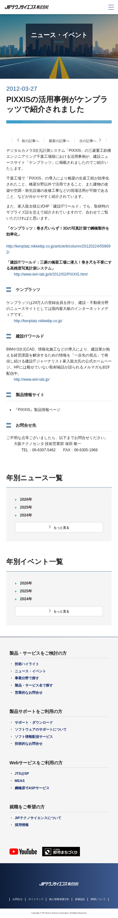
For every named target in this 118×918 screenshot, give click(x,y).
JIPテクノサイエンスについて (38, 818)
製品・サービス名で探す (34, 685)
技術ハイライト (27, 664)
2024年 (26, 515)
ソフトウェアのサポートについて (41, 729)
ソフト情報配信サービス (34, 736)
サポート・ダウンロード (34, 722)
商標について (98, 899)
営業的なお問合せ (28, 692)
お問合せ (18, 899)
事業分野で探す (27, 678)
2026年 (26, 499)
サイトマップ (35, 899)
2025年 (26, 507)
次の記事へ (88, 141)
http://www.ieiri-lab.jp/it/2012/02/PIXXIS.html (50, 274)
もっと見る (61, 527)
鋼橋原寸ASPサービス (32, 788)
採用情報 (22, 825)
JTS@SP (22, 773)
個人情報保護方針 (59, 899)
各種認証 (80, 899)
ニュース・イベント (30, 671)
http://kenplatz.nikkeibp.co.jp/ (38, 321)
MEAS (20, 781)
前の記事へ (30, 141)
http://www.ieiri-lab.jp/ (31, 379)
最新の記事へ (59, 141)
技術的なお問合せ (28, 743)
